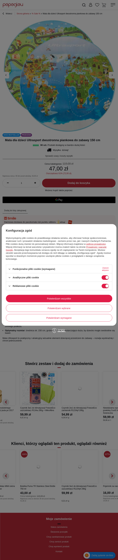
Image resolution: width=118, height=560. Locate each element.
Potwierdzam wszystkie (59, 298)
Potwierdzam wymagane (59, 317)
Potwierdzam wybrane (59, 308)
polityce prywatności (96, 244)
